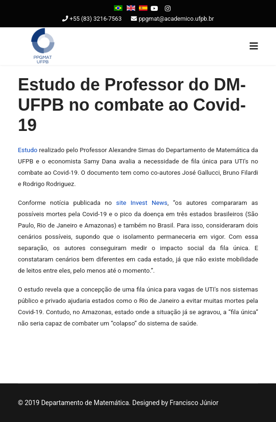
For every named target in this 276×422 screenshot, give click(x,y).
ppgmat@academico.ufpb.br (176, 18)
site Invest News (142, 202)
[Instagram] (167, 8)
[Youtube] (154, 8)
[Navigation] (254, 46)
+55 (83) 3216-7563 (96, 18)
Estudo (27, 150)
